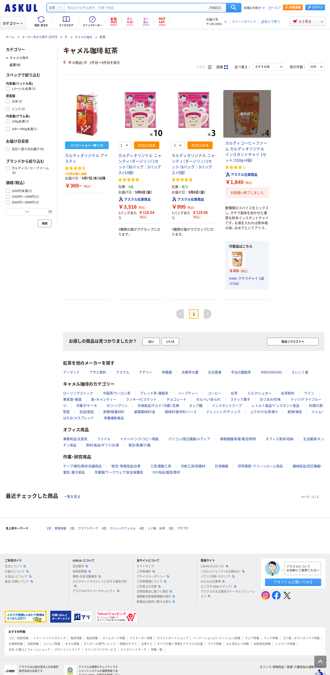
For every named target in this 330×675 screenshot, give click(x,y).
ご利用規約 (146, 571)
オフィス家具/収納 (279, 439)
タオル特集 (72, 644)
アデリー (145, 372)
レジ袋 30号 (156, 528)
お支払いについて (18, 576)
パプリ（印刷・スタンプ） (218, 576)
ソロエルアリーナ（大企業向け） (223, 571)
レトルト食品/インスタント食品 (275, 406)
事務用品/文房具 (75, 439)
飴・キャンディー (103, 399)
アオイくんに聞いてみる (293, 582)
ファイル (103, 439)
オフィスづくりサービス (100, 649)
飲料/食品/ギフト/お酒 (102, 445)
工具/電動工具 (160, 466)
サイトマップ (145, 566)
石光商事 (214, 372)
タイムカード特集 (113, 638)
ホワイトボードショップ (172, 638)
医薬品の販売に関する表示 (156, 602)
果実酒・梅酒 (72, 399)
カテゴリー (13, 23)
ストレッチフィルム (123, 528)
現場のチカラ (128, 644)
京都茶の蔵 (190, 372)
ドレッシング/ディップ (223, 412)
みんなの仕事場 (213, 581)
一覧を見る (72, 497)
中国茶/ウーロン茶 (116, 393)
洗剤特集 (33, 644)
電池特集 (92, 638)
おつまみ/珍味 (270, 399)
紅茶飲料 (288, 393)
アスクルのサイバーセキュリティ (96, 591)
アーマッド (71, 372)
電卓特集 (76, 638)
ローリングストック (78, 393)
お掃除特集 (16, 644)
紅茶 (234, 393)
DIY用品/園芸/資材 (166, 472)
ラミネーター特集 (141, 638)
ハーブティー (188, 393)
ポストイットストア (67, 649)
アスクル (122, 372)
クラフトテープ (88, 528)
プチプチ (183, 528)
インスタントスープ (227, 406)
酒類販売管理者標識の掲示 (156, 596)
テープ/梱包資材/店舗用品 (82, 466)
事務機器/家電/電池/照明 (238, 439)
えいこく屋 (300, 372)
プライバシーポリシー (153, 576)
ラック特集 (271, 638)
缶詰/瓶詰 (87, 412)
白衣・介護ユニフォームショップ (29, 649)
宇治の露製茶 (241, 372)
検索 (233, 7)
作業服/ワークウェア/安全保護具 (119, 472)
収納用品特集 (262, 644)
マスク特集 (214, 644)
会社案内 (80, 566)
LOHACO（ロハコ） (214, 566)
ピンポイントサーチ (133, 649)
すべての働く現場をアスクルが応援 (180, 644)
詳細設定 (215, 7)
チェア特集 (252, 638)
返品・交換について (19, 581)
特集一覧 (156, 649)
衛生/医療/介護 (139, 445)
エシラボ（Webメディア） (218, 586)
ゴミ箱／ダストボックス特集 (301, 638)
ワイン (309, 393)
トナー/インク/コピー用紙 (139, 439)
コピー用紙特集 (19, 638)
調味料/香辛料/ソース (181, 412)
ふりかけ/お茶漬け (264, 412)
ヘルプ (276, 8)
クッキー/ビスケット (141, 399)
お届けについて (17, 571)
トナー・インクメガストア (49, 638)
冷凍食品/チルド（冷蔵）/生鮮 (158, 406)
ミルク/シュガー (259, 393)
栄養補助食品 (114, 418)
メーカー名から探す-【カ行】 (39, 37)
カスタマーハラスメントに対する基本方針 (100, 583)
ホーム (10, 37)
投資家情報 (82, 571)
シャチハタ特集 (285, 644)
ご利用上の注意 (148, 586)
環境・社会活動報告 (87, 576)
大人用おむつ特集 (237, 644)
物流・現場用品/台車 (126, 466)
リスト (204, 67)
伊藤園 (167, 372)
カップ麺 (195, 406)
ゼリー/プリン (117, 406)
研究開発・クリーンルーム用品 (260, 466)
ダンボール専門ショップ (99, 644)
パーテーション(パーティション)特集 (216, 638)
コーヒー (214, 393)
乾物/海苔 (295, 412)
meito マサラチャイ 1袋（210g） (246, 281)
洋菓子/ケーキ (86, 406)
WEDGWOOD (271, 372)
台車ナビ (147, 644)
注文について (15, 566)
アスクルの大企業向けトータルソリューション (228, 594)
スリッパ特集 (51, 644)
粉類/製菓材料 (113, 412)
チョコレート (176, 399)
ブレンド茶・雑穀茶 (154, 393)
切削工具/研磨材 (193, 466)
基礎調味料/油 (144, 412)
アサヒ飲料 (98, 372)
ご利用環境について (151, 581)
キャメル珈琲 (83, 37)
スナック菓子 (240, 399)
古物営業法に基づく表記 (154, 591)
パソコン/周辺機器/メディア (189, 439)
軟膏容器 (60, 528)
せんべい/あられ (208, 399)
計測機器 (221, 466)
